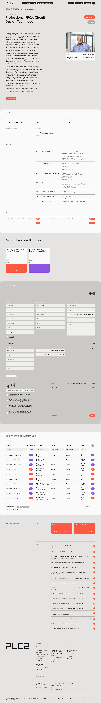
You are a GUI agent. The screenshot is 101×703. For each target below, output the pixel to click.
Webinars (69, 658)
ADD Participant (11, 376)
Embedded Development (40, 661)
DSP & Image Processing (40, 664)
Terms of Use (59, 698)
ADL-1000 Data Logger (57, 683)
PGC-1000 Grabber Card (56, 690)
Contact (87, 3)
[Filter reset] (92, 445)
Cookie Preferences (34, 698)
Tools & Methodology (42, 654)
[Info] (92, 455)
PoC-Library (70, 683)
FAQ (84, 698)
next (93, 506)
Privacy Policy (45, 698)
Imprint (71, 698)
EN (93, 293)
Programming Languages (40, 657)
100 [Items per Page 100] (28, 506)
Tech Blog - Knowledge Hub (58, 660)
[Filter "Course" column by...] (16, 449)
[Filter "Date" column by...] (84, 449)
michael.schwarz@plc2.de (89, 57)
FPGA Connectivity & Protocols (42, 668)
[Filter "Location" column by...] (58, 449)
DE (90, 293)
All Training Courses (41, 650)
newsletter (9, 93)
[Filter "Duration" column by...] (72, 449)
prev (87, 506)
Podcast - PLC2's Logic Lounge (58, 654)
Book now (92, 218)
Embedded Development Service (42, 684)
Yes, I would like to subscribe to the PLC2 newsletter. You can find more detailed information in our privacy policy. (21, 406)
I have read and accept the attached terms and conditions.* (19, 395)
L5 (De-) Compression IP (57, 686)
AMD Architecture (41, 652)
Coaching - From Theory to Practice (56, 650)
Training (11, 8)
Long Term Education (73, 653)
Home (7, 8)
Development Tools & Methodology (13, 13)
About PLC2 (79, 3)
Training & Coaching (29, 3)
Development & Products (45, 3)
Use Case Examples (41, 687)
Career (71, 3)
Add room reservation (57, 350)
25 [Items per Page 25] (21, 506)
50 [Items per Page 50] (24, 506)
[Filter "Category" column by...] (43, 449)
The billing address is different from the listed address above (19, 336)
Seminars (69, 656)
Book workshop (11, 98)
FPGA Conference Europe (72, 650)
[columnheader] (17, 445)
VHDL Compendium (56, 657)
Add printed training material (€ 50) (53, 354)
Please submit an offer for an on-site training (83, 314)
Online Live (91, 22)
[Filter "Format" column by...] (31, 449)
